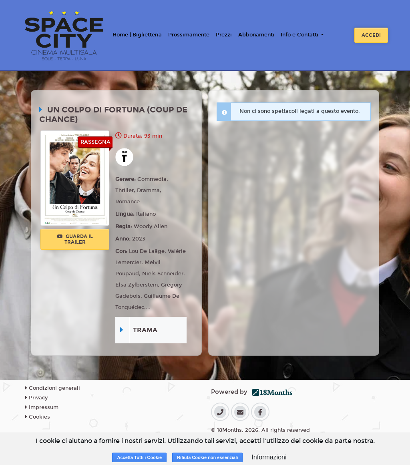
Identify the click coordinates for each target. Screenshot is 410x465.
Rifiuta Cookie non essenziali (207, 457)
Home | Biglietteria (137, 35)
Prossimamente (188, 35)
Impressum (41, 407)
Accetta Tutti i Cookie (139, 457)
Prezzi (224, 35)
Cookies (37, 417)
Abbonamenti (256, 35)
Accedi (371, 35)
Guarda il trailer (75, 239)
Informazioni (268, 457)
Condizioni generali (52, 388)
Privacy (36, 398)
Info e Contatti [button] (300, 35)
